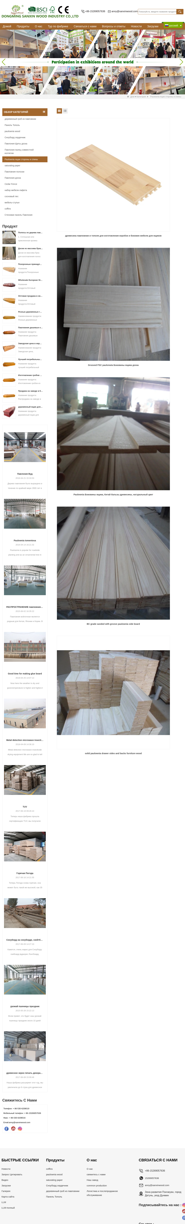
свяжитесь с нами (98, 1174)
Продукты (23, 26)
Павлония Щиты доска (16, 143)
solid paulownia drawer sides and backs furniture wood (120, 220)
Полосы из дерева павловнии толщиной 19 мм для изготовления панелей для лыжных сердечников (30, 232)
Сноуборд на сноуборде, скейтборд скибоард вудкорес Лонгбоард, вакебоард (24, 940)
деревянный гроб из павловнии (20, 119)
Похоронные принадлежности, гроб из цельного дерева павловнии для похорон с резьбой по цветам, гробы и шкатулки (30, 264)
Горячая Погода (24, 873)
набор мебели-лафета (16, 190)
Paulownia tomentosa (25, 540)
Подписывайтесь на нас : (160, 1205)
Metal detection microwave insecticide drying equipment (24, 740)
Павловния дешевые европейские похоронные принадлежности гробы (30, 327)
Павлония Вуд (25, 474)
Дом (130, 96)
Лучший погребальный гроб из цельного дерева (30, 359)
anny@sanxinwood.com (124, 11)
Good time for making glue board (25, 673)
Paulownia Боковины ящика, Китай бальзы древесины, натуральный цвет (162, 164)
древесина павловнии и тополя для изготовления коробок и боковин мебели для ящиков (76, 164)
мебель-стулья (12, 202)
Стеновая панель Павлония (18, 215)
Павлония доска (13, 178)
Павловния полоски (14, 171)
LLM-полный (9, 1207)
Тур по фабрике (58, 26)
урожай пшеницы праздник (24, 1006)
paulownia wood (12, 131)
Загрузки (152, 26)
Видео (5, 1180)
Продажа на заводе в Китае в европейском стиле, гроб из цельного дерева (30, 391)
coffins (8, 208)
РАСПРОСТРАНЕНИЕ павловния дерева (24, 607)
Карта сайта (8, 1196)
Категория (141, 96)
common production (98, 1185)
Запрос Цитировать (13, 1174)
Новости (136, 26)
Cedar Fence (11, 184)
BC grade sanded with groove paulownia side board (76, 220)
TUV (25, 807)
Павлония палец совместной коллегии (19, 151)
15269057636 (152, 1178)
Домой (7, 26)
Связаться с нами (85, 26)
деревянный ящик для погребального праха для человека (30, 407)
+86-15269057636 (95, 11)
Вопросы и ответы (113, 26)
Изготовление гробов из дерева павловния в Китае (30, 375)
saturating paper (12, 165)
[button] (86, 90)
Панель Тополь (12, 125)
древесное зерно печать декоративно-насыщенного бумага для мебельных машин (24, 1073)
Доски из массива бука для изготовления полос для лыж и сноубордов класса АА (30, 248)
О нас (38, 26)
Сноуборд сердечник (15, 137)
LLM (4, 1202)
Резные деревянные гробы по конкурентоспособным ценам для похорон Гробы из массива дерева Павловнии (30, 312)
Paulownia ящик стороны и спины (21, 159)
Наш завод (94, 1180)
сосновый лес (11, 196)
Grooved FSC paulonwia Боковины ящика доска (119, 164)
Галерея (6, 1191)
